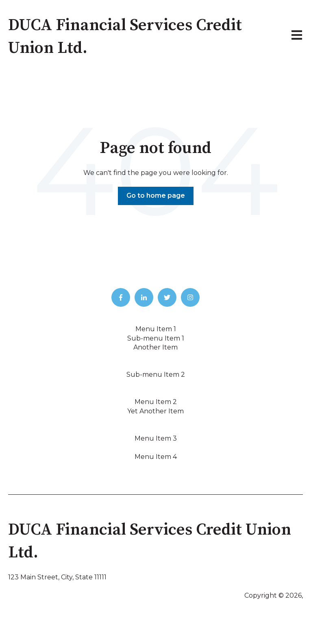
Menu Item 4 (156, 457)
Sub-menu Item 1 (155, 338)
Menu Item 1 (155, 329)
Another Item (155, 347)
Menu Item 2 (156, 402)
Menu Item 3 (156, 438)
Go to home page (155, 195)
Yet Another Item (155, 411)
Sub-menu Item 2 (155, 374)
